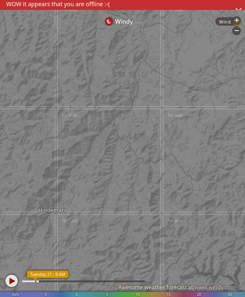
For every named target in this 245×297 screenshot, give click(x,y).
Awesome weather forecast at (176, 287)
